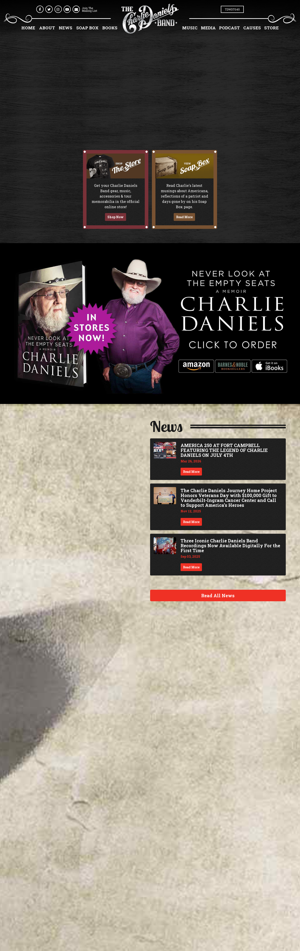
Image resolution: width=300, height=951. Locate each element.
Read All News (218, 595)
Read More (184, 217)
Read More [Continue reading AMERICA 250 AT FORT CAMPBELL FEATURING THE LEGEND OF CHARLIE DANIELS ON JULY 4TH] (191, 472)
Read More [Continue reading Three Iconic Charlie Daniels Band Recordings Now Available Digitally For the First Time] (191, 567)
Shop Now (115, 217)
